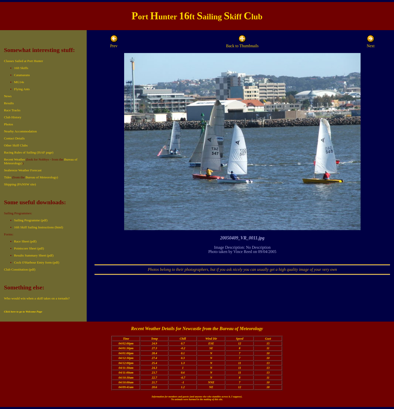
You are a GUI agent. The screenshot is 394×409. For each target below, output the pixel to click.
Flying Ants (22, 89)
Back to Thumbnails (242, 43)
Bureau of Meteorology (241, 328)
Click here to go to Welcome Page (23, 311)
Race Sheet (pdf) (25, 241)
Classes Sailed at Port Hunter (23, 61)
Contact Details (14, 138)
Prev (114, 43)
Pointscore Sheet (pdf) (29, 248)
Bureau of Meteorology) (41, 177)
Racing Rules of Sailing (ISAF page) (29, 152)
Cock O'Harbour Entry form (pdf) (36, 262)
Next (371, 43)
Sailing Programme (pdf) (30, 220)
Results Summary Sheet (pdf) (34, 255)
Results (9, 103)
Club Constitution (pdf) (19, 269)
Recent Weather (14, 159)
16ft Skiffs (21, 68)
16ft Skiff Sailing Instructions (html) (38, 227)
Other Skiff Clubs (16, 145)
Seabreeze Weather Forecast (23, 170)
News (8, 96)
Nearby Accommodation (20, 131)
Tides (7, 177)
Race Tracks (12, 110)
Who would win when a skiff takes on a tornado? (37, 298)
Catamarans (22, 75)
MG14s (19, 82)
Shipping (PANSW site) (20, 184)
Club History (12, 117)
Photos (8, 124)
